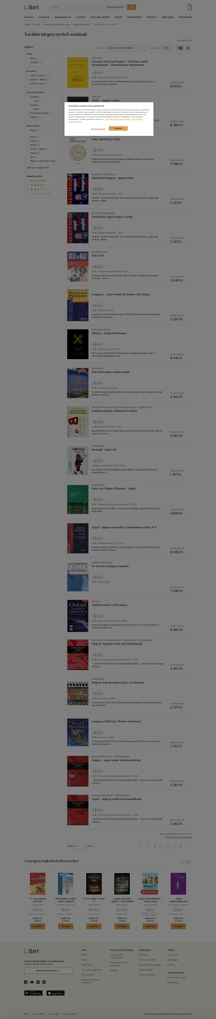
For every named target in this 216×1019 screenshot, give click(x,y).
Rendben (118, 128)
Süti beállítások (98, 129)
